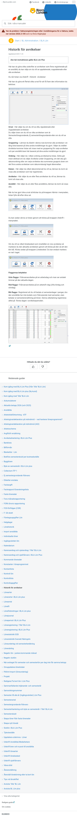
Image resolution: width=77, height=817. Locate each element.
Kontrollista (7, 578)
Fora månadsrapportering (13, 499)
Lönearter (7, 592)
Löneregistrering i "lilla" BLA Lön (16, 625)
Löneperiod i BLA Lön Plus (14, 620)
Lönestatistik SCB (10, 634)
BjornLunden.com (9, 2)
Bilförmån (7, 447)
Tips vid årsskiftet (10, 779)
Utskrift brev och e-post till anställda (18, 746)
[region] (38, 202)
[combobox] (38, 23)
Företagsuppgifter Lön (12, 517)
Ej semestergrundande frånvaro (16, 475)
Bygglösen (7, 461)
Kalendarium (8, 546)
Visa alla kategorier (11, 796)
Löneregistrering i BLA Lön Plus (16, 630)
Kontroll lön (7, 574)
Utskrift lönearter (10, 751)
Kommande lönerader (12, 560)
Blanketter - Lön (9, 452)
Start (17, 40)
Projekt (6, 676)
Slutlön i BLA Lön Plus (12, 728)
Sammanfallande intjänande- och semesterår (21, 686)
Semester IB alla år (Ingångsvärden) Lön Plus (21, 695)
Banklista (7, 443)
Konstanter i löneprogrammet (15, 564)
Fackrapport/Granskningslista (15, 489)
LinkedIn (46, 2)
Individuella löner (10, 536)
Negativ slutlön (9, 658)
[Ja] (34, 366)
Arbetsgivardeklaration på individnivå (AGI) (20, 424)
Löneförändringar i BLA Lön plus (16, 611)
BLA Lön (44, 40)
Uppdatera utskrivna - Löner (14, 737)
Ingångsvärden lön (10, 541)
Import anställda (10, 531)
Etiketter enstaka (10, 480)
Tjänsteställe (8, 732)
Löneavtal (7, 602)
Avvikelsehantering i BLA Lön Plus (17, 438)
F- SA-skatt (7, 513)
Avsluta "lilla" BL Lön (11, 784)
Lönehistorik (8, 527)
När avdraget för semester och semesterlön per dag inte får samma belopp (34, 662)
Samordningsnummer (12, 690)
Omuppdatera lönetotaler (13, 667)
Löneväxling (8, 648)
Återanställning (9, 770)
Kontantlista (8, 569)
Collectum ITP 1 (9, 471)
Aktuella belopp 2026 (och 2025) (16, 405)
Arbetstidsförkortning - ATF (14, 415)
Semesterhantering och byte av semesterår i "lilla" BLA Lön (27, 709)
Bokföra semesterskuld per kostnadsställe (20, 457)
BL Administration (30, 40)
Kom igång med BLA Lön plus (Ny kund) (19, 391)
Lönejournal (8, 616)
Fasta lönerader (9, 494)
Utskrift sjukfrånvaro (11, 761)
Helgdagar (7, 522)
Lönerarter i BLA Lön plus (13, 597)
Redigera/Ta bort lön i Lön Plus (16, 681)
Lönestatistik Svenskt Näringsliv (16, 639)
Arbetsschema (9, 429)
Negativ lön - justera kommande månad (19, 653)
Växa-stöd (7, 765)
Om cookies (6, 807)
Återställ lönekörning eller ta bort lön (18, 775)
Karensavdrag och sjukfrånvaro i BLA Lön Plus (22, 555)
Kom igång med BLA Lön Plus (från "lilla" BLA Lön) (24, 387)
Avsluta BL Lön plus (11, 789)
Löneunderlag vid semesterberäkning (18, 644)
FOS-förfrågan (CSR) (11, 508)
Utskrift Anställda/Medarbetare (16, 742)
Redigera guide (7, 802)
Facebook (34, 2)
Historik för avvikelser (12, 588)
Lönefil (5, 606)
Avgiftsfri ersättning (11, 433)
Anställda (7, 410)
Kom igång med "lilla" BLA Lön (15, 396)
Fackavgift (7, 485)
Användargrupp (61, 2)
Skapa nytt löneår (10, 723)
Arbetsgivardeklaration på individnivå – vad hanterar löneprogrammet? (32, 419)
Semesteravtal (9, 700)
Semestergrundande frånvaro (15, 704)
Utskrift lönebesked (11, 756)
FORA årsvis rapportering (13, 503)
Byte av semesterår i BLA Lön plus (17, 466)
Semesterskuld (9, 714)
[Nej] (43, 366)
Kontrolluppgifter (10, 583)
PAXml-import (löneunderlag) (15, 672)
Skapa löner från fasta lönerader (16, 718)
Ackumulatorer (9, 401)
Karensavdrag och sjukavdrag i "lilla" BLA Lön (21, 550)
